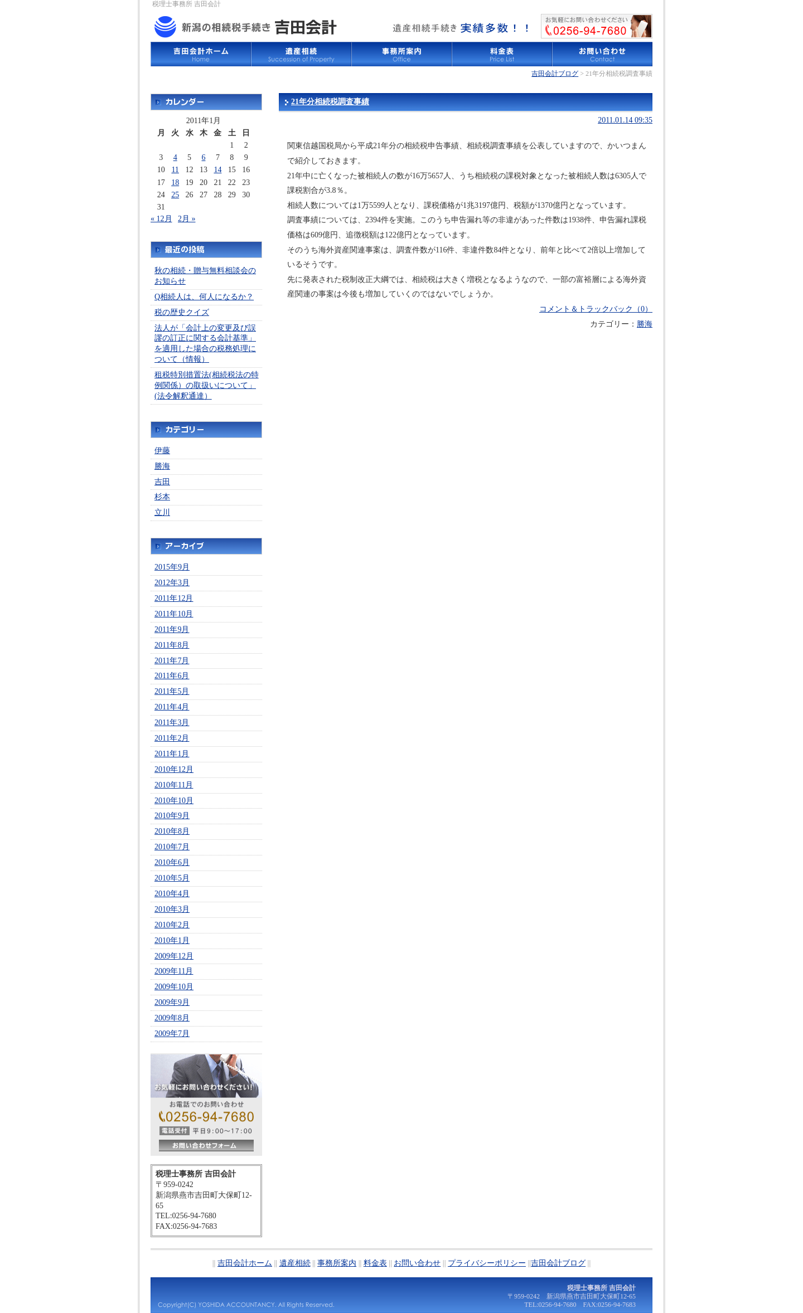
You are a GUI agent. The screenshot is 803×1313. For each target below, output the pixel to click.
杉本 (162, 497)
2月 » (187, 219)
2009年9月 (172, 1002)
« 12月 (161, 219)
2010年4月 (172, 893)
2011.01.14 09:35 (625, 120)
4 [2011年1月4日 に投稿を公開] (175, 157)
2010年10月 (174, 800)
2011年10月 (173, 614)
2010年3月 (172, 909)
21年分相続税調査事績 (330, 102)
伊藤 (162, 450)
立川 (162, 512)
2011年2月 (171, 738)
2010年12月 (174, 769)
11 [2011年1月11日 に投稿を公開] (174, 170)
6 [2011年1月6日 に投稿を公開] (203, 157)
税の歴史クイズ (181, 312)
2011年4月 (171, 707)
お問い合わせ (602, 54)
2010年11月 (173, 785)
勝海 (644, 324)
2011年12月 (173, 598)
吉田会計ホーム (201, 54)
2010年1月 (172, 940)
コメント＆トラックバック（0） (595, 309)
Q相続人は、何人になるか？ (204, 297)
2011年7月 (171, 660)
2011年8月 (171, 645)
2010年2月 (172, 925)
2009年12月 (174, 956)
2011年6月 (171, 676)
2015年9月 (172, 567)
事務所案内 (401, 54)
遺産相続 (301, 54)
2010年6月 (172, 862)
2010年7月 (172, 847)
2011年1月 (171, 754)
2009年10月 (174, 987)
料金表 (502, 54)
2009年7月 (172, 1033)
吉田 (162, 482)
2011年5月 (171, 691)
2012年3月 (172, 582)
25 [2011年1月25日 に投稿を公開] (175, 195)
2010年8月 (172, 831)
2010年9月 (172, 815)
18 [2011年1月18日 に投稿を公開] (175, 182)
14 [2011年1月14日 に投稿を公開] (217, 170)
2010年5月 (172, 878)
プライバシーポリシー (487, 1263)
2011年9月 (171, 629)
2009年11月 (173, 971)
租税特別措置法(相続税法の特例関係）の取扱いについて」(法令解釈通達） (206, 385)
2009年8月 (172, 1018)
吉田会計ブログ (554, 73)
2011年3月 (171, 722)
